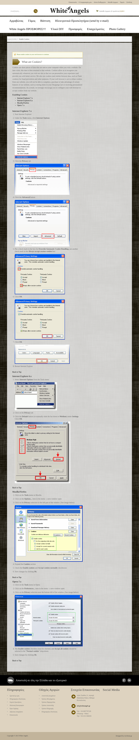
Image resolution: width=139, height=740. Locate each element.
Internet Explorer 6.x (25, 101)
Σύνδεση (129, 2)
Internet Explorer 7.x (25, 98)
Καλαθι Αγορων (113, 2)
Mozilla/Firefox (23, 103)
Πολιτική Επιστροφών (17, 705)
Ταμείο (122, 2)
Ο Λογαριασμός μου (85, 2)
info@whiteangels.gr (83, 706)
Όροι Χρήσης (14, 708)
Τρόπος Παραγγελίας (48, 702)
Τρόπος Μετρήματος (48, 699)
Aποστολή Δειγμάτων (49, 696)
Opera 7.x (20, 105)
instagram (129, 680)
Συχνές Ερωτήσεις (15, 702)
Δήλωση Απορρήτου (16, 712)
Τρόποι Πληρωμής (48, 708)
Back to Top (16, 372)
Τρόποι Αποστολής (48, 705)
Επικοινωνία (73, 2)
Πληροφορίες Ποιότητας (17, 699)
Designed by (120, 736)
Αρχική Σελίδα (12, 39)
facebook (124, 680)
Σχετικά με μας (14, 696)
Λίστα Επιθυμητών (100, 2)
